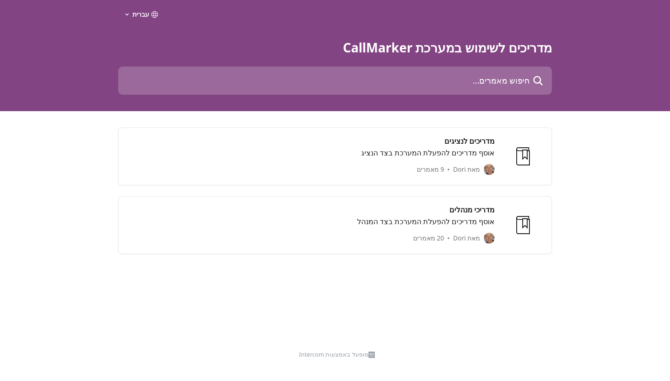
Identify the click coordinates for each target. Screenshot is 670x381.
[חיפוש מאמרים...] (335, 80)
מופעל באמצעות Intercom (333, 354)
